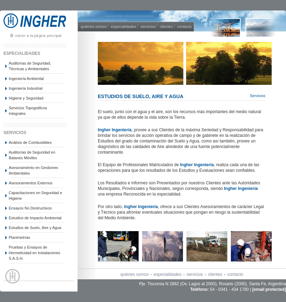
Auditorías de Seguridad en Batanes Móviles (32, 155)
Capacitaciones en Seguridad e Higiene (35, 195)
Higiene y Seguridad (26, 98)
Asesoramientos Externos (30, 183)
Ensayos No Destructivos (30, 208)
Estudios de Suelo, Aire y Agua (35, 228)
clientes (166, 26)
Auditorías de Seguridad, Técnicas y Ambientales (30, 66)
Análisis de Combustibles (30, 142)
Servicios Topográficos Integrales (28, 111)
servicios (147, 26)
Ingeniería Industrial (26, 88)
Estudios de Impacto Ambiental (35, 218)
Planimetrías (19, 237)
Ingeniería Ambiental (26, 78)
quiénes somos (94, 26)
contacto (184, 26)
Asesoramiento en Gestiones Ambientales (33, 170)
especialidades (123, 26)
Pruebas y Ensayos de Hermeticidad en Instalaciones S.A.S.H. (34, 252)
